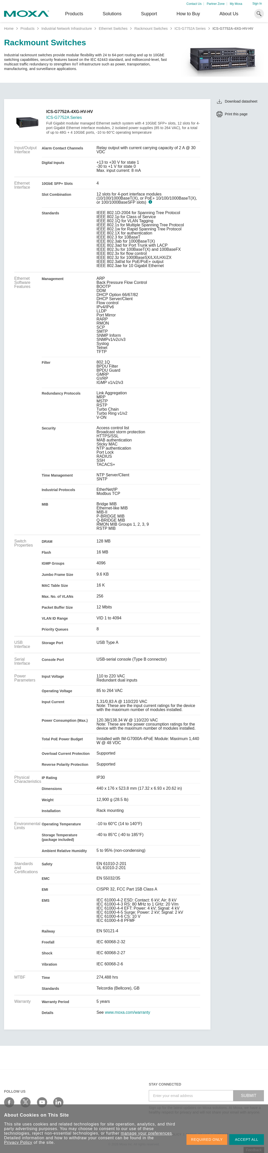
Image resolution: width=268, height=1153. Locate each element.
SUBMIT (248, 1095)
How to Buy (188, 13)
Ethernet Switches (113, 28)
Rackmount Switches (151, 28)
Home (9, 28)
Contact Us (194, 3)
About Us (228, 13)
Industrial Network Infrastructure (66, 28)
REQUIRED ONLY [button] (207, 1139)
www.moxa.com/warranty (127, 1012)
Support (149, 13)
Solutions (112, 13)
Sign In (257, 3)
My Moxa (236, 3)
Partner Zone (216, 3)
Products (27, 28)
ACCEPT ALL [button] (246, 1139)
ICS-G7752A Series (190, 28)
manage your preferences (146, 1133)
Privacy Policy (18, 1142)
